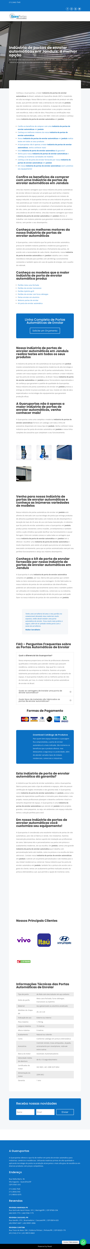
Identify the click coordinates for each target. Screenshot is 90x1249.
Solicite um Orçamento (44, 330)
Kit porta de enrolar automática (30, 303)
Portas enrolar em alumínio (28, 297)
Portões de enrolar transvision (29, 288)
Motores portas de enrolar (28, 300)
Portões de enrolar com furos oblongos (33, 294)
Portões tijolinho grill (26, 291)
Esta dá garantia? (41, 150)
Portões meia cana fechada (28, 285)
